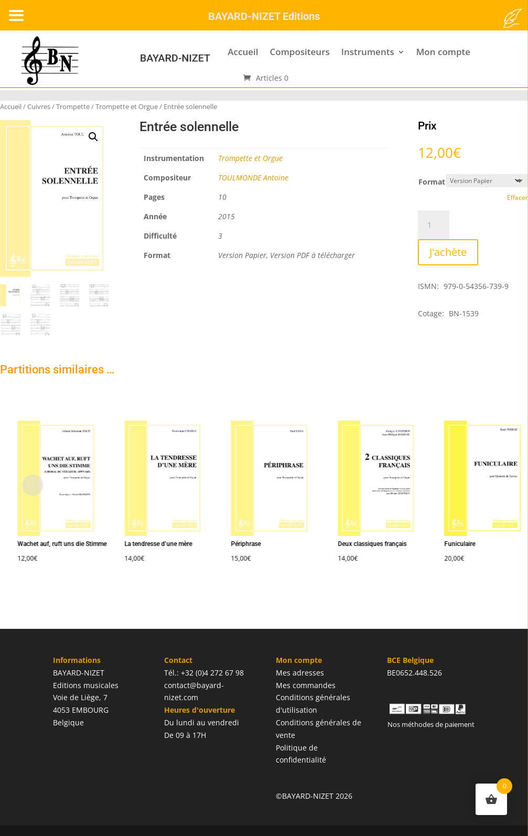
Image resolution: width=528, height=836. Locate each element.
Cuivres (38, 106)
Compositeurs (299, 52)
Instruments (367, 52)
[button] (93, 136)
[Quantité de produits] (433, 225)
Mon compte (443, 52)
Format (431, 182)
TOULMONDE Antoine (253, 178)
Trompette (73, 106)
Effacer (517, 197)
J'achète (448, 252)
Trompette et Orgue (126, 106)
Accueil (243, 52)
